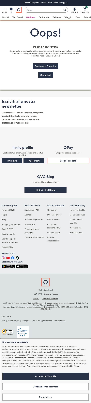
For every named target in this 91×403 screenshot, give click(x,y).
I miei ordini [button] (34, 160)
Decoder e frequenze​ (34, 237)
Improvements (59, 321)
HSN (3, 321)
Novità (5, 17)
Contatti (28, 215)
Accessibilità (75, 227)
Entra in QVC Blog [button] (45, 190)
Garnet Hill (36, 321)
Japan (55, 294)
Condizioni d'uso (77, 215)
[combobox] (43, 10)
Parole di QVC (8, 210)
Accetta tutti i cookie (45, 376)
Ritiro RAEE (29, 224)
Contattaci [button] (45, 75)
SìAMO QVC (7, 229)
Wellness (30, 17)
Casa (77, 17)
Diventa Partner (54, 215)
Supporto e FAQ (31, 210)
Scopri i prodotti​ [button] (68, 160)
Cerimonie (43, 17)
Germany (47, 294)
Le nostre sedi (53, 232)
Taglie (4, 215)
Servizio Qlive (76, 232)
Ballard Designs (13, 321)
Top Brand (17, 17)
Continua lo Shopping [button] (45, 66)
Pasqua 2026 (7, 247)
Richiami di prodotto (33, 219)
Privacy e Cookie (77, 210)
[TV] (11, 10)
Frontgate (26, 321)
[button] (4, 10)
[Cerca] (65, 9)
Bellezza (57, 17)
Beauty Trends (8, 234)
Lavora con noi (53, 219)
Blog (4, 219)
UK (40, 294)
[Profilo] (74, 10)
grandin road (47, 321)
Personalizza (45, 397)
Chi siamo (51, 210)
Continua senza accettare (45, 386)
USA (35, 294)
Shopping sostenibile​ (11, 224)
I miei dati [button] (12, 160)
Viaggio (68, 17)
